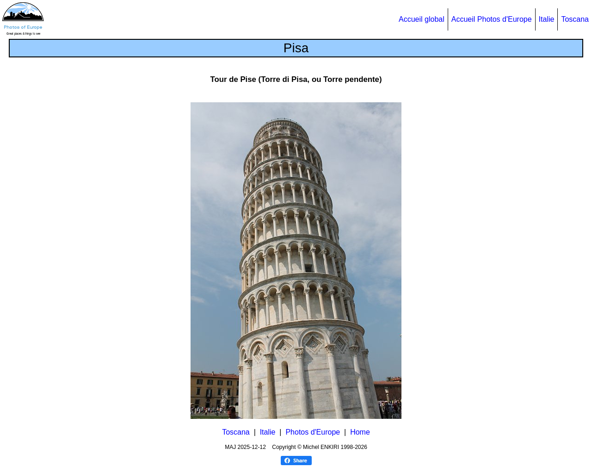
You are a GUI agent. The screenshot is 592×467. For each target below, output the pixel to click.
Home (360, 432)
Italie (547, 19)
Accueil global (421, 19)
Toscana (575, 19)
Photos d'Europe (312, 432)
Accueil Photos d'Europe (491, 19)
